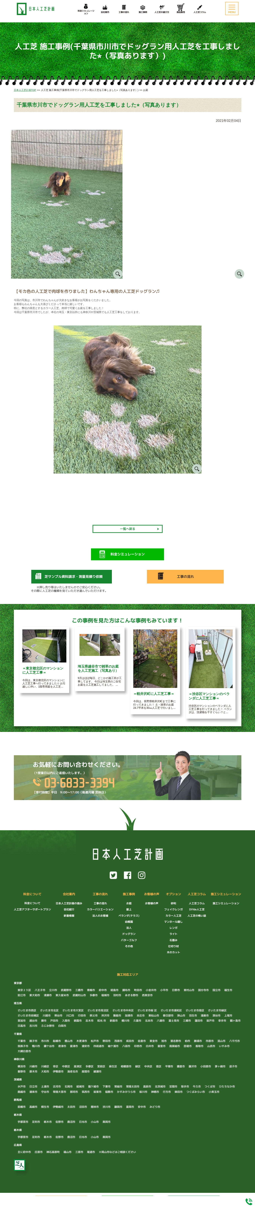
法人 (129, 927)
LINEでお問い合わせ (132, 1199)
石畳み (173, 940)
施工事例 (142, 9)
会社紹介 (69, 909)
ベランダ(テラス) (128, 915)
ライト (173, 933)
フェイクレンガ (173, 909)
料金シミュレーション (194, 1199)
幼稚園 (129, 921)
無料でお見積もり (66, 1199)
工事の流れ (124, 9)
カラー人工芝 (173, 915)
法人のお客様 (100, 915)
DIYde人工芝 (197, 909)
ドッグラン (129, 933)
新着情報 (69, 915)
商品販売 (180, 9)
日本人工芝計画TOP (25, 90)
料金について (32, 894)
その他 (129, 946)
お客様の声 (151, 894)
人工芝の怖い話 (197, 915)
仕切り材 (173, 946)
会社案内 (105, 9)
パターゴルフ (129, 940)
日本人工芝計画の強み (69, 903)
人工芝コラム (199, 9)
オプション (173, 894)
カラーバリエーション (100, 909)
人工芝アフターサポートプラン (32, 909)
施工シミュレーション (226, 894)
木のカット (173, 952)
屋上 (129, 909)
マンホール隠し (173, 921)
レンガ (173, 927)
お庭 (129, 903)
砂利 (173, 903)
